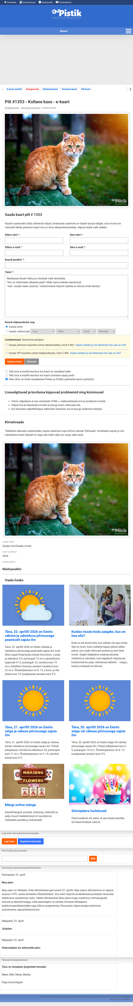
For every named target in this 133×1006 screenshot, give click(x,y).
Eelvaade (31, 361)
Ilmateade (10, 2)
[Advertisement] (66, 59)
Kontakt (118, 999)
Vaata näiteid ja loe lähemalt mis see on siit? (100, 345)
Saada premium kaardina (22, 345)
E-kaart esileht (14, 89)
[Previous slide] (3, 89)
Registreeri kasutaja (30, 841)
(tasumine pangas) (24, 339)
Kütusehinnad (27, 2)
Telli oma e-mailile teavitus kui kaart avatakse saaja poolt (40, 375)
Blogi (112, 999)
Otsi (93, 858)
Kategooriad (32, 89)
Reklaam (126, 999)
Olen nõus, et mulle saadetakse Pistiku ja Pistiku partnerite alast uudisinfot (50, 379)
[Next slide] (130, 89)
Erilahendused (50, 89)
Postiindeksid (63, 2)
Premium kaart (69, 89)
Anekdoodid (45, 2)
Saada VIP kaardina (19, 353)
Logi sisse (9, 841)
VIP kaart (85, 89)
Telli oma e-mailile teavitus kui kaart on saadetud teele (38, 371)
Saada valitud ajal (18, 331)
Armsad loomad (30, 107)
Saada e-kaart (14, 361)
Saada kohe (14, 326)
